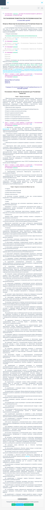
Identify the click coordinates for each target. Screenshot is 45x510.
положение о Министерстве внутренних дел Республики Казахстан (21, 35)
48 (31, 124)
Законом (27, 456)
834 (31, 166)
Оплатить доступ (29, 504)
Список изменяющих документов (22, 25)
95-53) (32, 64)
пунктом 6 (15, 13)
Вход (13, 504)
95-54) (36, 64)
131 (31, 75)
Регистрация (20, 504)
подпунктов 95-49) (14, 64)
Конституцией (6, 129)
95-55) (40, 64)
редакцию (15, 41)
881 (17, 39)
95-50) (21, 64)
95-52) (28, 64)
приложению (15, 61)
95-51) (24, 64)
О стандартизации (17, 69)
